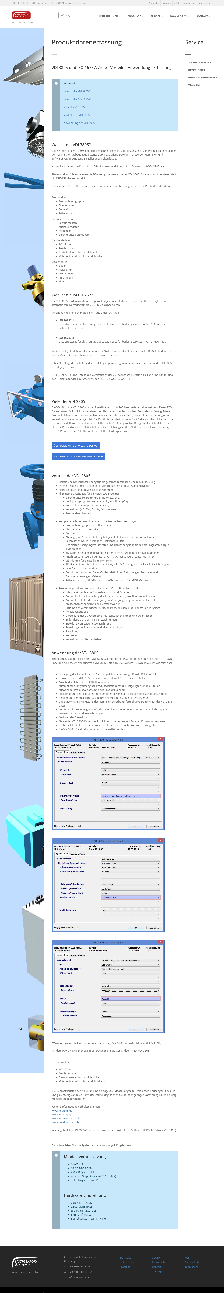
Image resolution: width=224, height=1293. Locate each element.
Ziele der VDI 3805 (75, 107)
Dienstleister (196, 70)
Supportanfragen (199, 62)
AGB (176, 3)
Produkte (134, 16)
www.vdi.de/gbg (61, 1114)
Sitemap (167, 3)
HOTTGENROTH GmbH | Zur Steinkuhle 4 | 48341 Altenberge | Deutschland (49, 3)
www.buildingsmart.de (65, 1122)
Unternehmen (108, 16)
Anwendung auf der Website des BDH (78, 456)
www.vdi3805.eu (62, 1110)
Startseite (154, 3)
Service (155, 16)
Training (194, 85)
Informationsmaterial (200, 77)
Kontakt (202, 16)
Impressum (204, 3)
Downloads (178, 16)
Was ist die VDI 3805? (77, 91)
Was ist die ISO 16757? (77, 99)
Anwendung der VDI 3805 (79, 123)
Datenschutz (189, 3)
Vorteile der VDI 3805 (77, 115)
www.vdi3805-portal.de (66, 1118)
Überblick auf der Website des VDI (76, 445)
